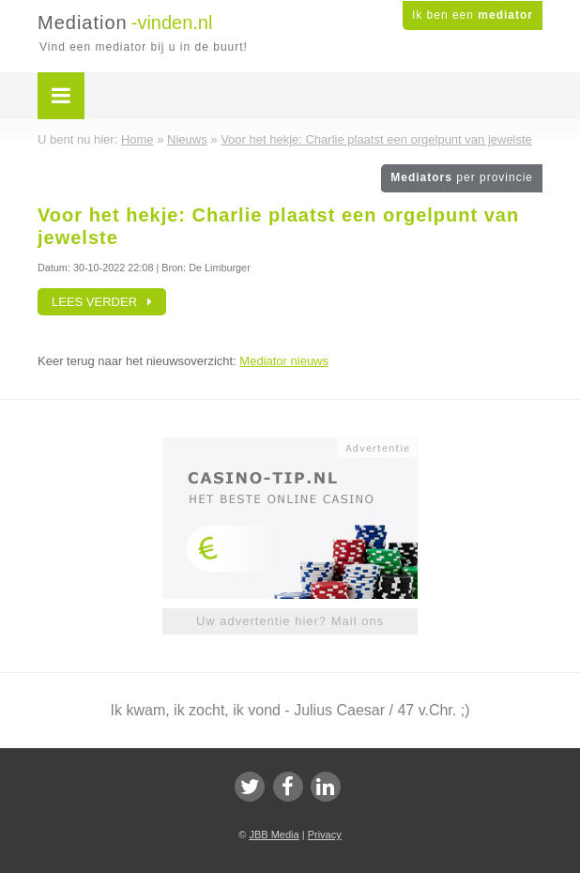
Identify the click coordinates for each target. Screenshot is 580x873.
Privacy (325, 834)
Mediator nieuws (283, 361)
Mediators (461, 177)
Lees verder (102, 302)
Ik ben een (472, 15)
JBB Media (273, 834)
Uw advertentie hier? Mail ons (290, 621)
